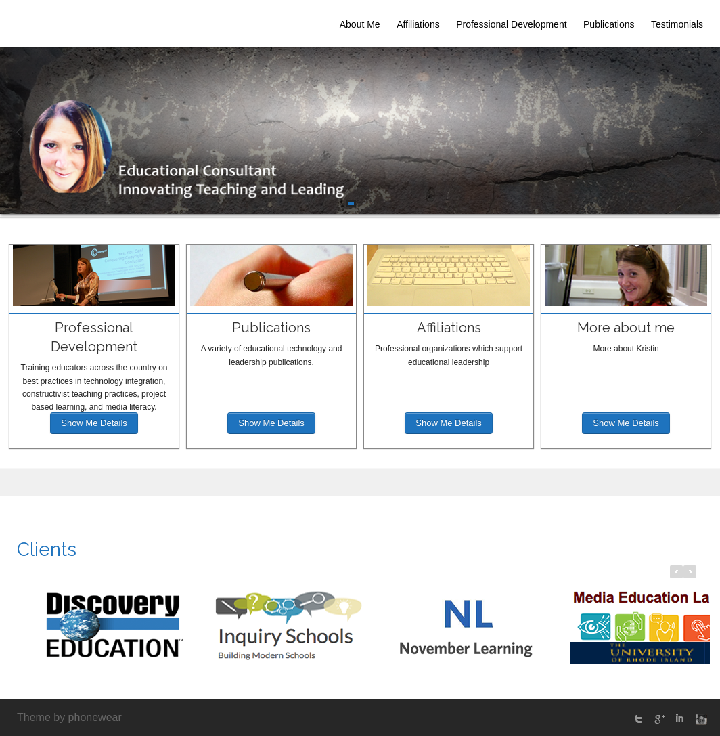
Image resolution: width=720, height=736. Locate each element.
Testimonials (677, 24)
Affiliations (418, 24)
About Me (360, 24)
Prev (20, 133)
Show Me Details (94, 423)
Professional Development (511, 24)
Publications (609, 24)
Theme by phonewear (69, 717)
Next (700, 133)
